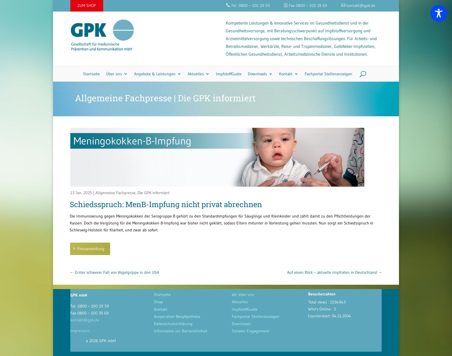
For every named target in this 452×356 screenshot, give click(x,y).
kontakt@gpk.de (84, 320)
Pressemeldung (90, 248)
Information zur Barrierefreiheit (181, 330)
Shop (158, 301)
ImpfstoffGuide (229, 73)
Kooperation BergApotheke (177, 316)
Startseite (91, 73)
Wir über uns (243, 294)
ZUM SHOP (87, 5)
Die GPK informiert (154, 192)
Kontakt (286, 73)
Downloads (257, 73)
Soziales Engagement (250, 330)
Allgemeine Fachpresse (115, 192)
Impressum (80, 330)
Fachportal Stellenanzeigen (328, 73)
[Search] (360, 74)
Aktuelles (196, 73)
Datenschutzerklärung (173, 323)
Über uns (114, 73)
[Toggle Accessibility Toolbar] (439, 13)
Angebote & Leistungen (155, 73)
